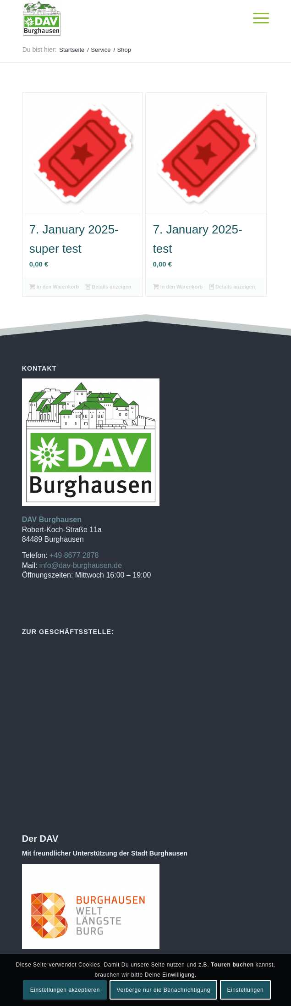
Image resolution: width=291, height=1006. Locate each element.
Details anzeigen (108, 286)
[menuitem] (256, 18)
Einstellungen (245, 990)
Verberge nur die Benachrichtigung (163, 990)
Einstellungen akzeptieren (65, 990)
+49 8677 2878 (74, 555)
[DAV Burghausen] (121, 18)
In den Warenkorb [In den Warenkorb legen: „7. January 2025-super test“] (54, 286)
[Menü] (256, 18)
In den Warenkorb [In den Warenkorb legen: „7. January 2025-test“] (178, 286)
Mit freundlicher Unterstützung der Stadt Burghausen (104, 853)
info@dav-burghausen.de (80, 565)
